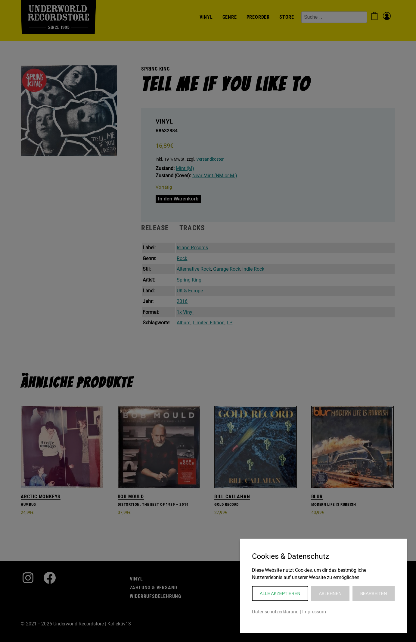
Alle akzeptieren (280, 593)
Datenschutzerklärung (275, 612)
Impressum (314, 612)
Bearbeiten (373, 593)
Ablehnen (330, 593)
